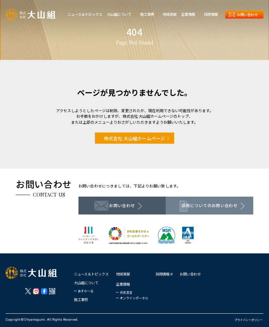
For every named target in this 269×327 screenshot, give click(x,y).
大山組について (86, 282)
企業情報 (123, 284)
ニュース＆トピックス (91, 274)
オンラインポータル (134, 298)
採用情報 (163, 274)
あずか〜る (86, 291)
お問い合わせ (190, 274)
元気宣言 (126, 292)
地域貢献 (123, 274)
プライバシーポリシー (248, 319)
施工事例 (81, 299)
